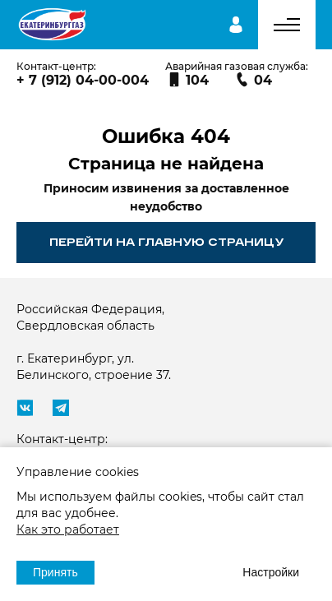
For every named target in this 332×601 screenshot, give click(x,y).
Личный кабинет (236, 24)
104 (188, 80)
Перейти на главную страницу (166, 241)
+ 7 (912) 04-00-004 (82, 80)
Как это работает (67, 529)
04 (253, 80)
